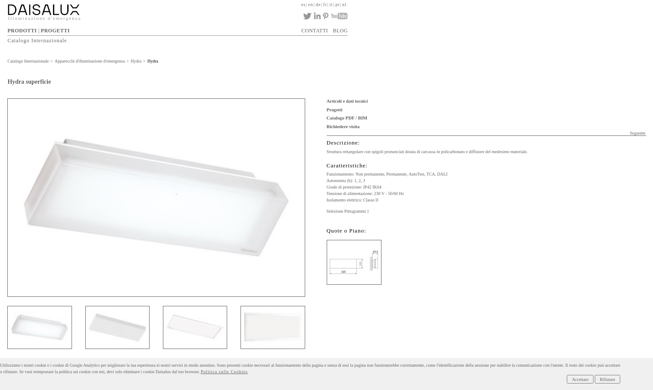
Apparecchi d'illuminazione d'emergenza (90, 61)
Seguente (638, 133)
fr (325, 4)
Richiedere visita (343, 126)
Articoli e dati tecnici (347, 101)
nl (344, 4)
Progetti (335, 109)
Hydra (136, 61)
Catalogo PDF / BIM (347, 117)
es (303, 4)
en (310, 4)
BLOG (340, 31)
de (318, 4)
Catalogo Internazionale (37, 41)
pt (337, 4)
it (331, 4)
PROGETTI (55, 31)
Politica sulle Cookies (224, 371)
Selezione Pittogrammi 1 (348, 211)
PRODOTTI (22, 31)
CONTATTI (314, 31)
